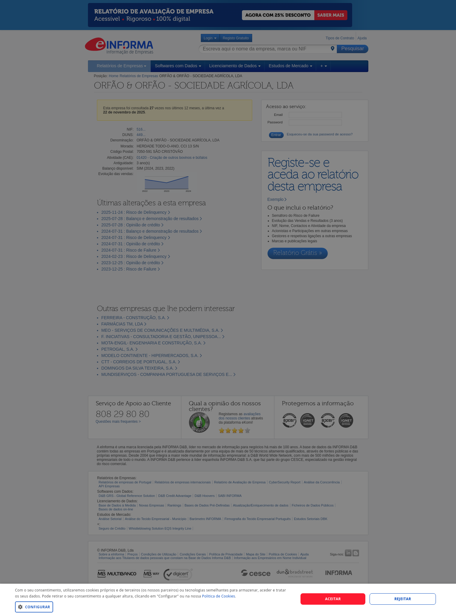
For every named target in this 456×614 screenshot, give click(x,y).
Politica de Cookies (218, 596)
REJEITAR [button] (402, 598)
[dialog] (228, 599)
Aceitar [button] (333, 598)
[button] (152, 606)
